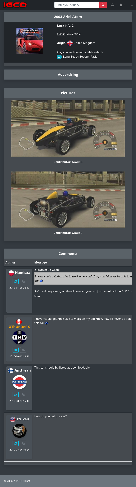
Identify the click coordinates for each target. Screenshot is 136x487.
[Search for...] (77, 5)
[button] (114, 4)
